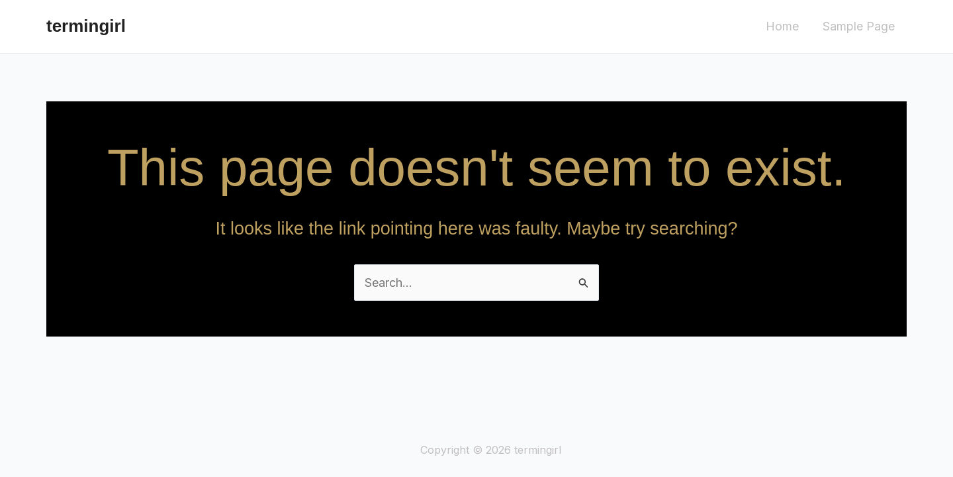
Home (782, 26)
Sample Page (859, 26)
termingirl (86, 26)
